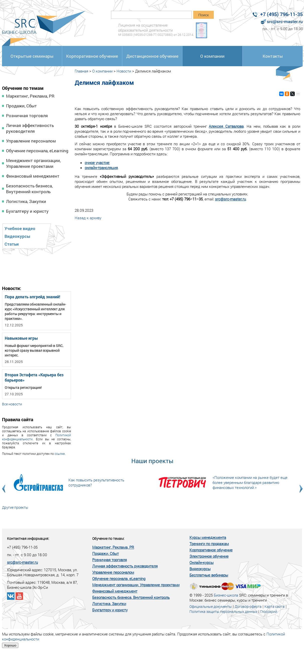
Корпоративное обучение (92, 56)
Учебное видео (20, 228)
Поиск (203, 15)
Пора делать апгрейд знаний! (32, 296)
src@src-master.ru (230, 198)
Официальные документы (210, 606)
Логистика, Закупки (26, 201)
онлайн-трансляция (101, 167)
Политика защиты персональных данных (223, 611)
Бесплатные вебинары (208, 574)
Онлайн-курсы (201, 562)
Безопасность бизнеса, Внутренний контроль (29, 188)
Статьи (12, 244)
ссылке (60, 454)
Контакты (273, 56)
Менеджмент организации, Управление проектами (33, 163)
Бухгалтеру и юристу (27, 211)
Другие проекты (15, 507)
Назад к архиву (88, 217)
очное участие (97, 162)
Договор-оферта (248, 606)
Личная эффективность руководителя (30, 128)
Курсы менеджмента (207, 537)
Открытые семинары (32, 56)
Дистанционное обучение (152, 56)
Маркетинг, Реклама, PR (30, 96)
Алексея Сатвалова (226, 126)
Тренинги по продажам (209, 543)
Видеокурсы (17, 236)
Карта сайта (274, 606)
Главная (81, 71)
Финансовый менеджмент (32, 176)
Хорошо (10, 645)
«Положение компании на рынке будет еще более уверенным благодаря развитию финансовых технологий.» (250, 482)
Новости (124, 71)
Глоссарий (268, 611)
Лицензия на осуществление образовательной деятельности (156, 30)
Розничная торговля (27, 115)
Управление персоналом (31, 141)
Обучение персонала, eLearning (37, 151)
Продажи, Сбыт (21, 106)
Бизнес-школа (226, 595)
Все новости (12, 404)
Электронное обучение (209, 556)
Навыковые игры (21, 338)
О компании (212, 56)
